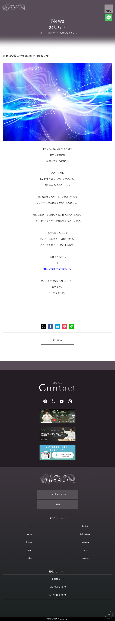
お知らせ (51, 32)
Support (29, 542)
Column (85, 542)
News (29, 550)
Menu (108, 9)
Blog (30, 558)
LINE (57, 504)
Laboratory (85, 534)
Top (30, 525)
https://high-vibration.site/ (57, 268)
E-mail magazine (57, 494)
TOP (40, 32)
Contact (85, 558)
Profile (85, 525)
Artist (29, 534)
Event (85, 550)
